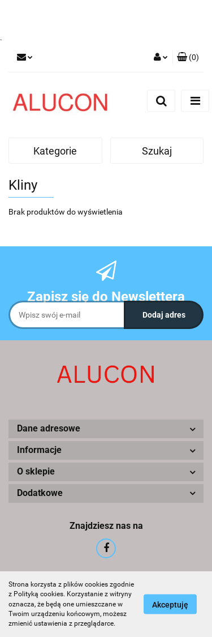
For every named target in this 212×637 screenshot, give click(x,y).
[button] (188, 58)
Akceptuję (170, 604)
